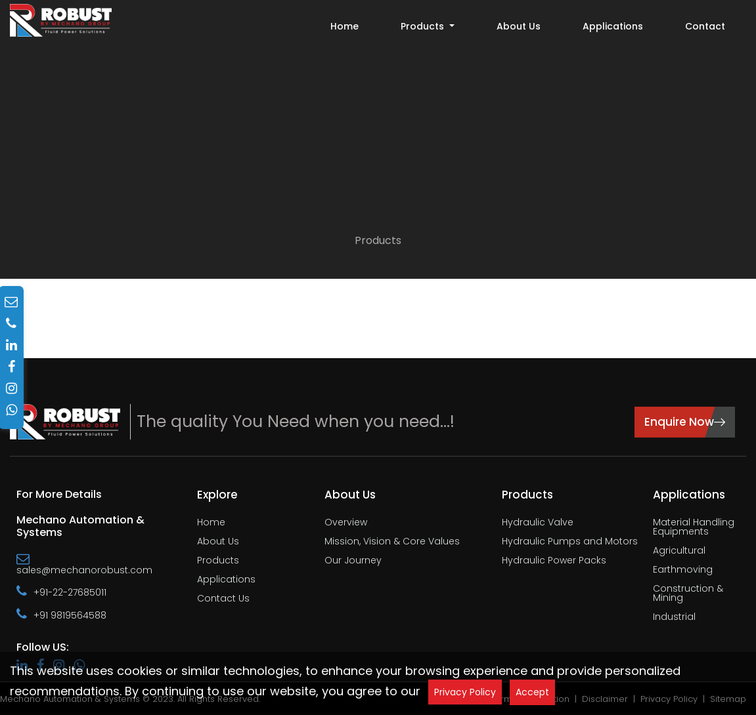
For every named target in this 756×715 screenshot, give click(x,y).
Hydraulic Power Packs (554, 561)
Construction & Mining (688, 594)
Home (344, 26)
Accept (532, 692)
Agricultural (679, 551)
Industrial (674, 617)
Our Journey (353, 561)
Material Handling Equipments (693, 528)
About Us (519, 26)
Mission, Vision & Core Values (392, 542)
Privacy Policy (465, 692)
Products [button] (424, 26)
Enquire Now (684, 421)
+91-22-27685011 (61, 591)
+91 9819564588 (61, 614)
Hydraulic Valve (537, 523)
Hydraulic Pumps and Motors (570, 542)
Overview (345, 523)
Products (378, 240)
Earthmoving (683, 570)
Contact (705, 26)
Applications (613, 26)
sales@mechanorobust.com (84, 564)
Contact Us (223, 599)
